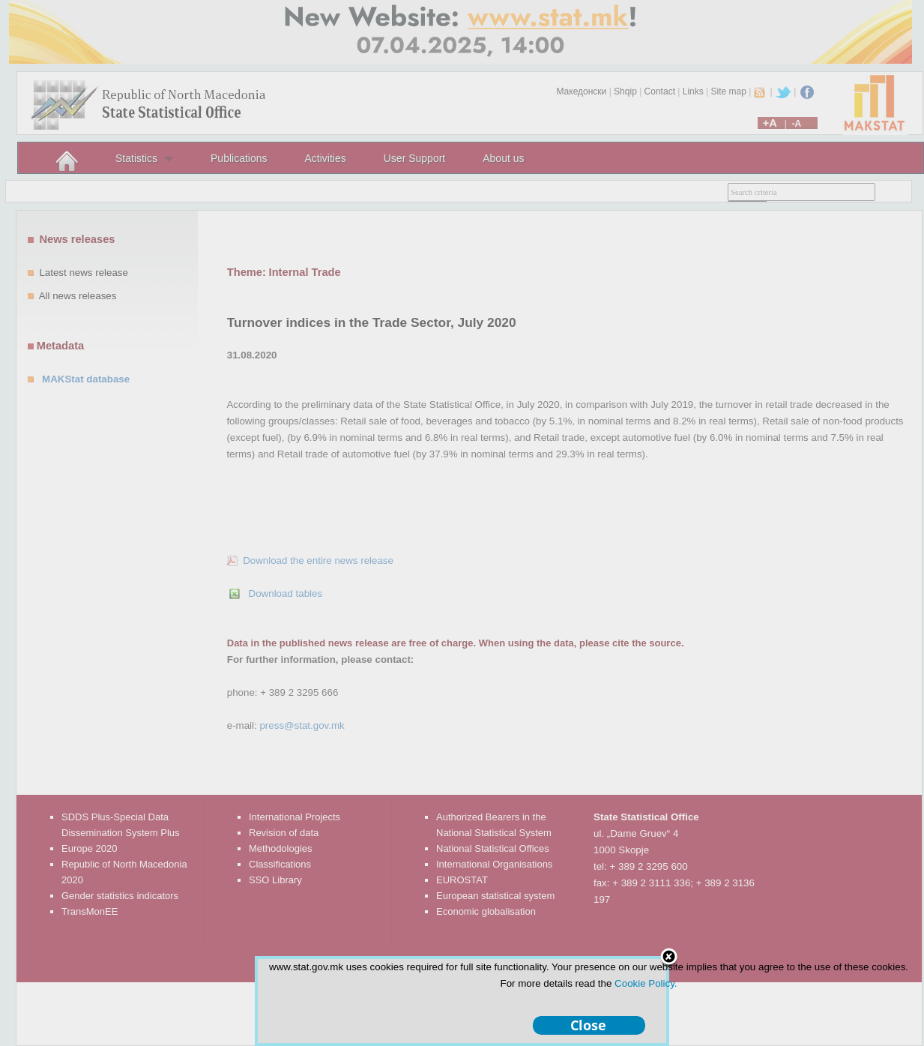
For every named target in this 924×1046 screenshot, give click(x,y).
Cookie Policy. (646, 983)
